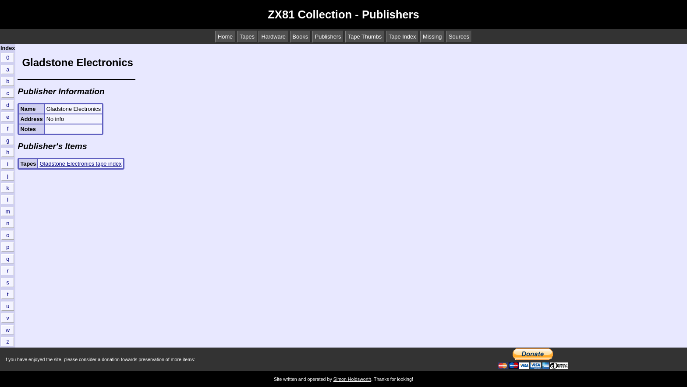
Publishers (328, 36)
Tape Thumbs (365, 36)
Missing (432, 36)
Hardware (273, 36)
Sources (459, 36)
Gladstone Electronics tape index (80, 163)
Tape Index (402, 36)
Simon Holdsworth (352, 379)
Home (225, 36)
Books (300, 36)
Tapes (247, 36)
